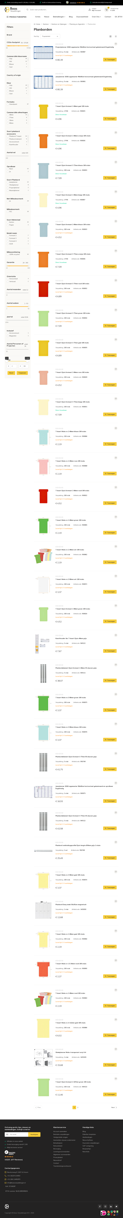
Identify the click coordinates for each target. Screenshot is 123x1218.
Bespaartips (87, 1149)
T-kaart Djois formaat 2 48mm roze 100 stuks (72, 372)
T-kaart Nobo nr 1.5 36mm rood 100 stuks (71, 964)
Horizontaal (19, 279)
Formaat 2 (19, 235)
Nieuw (46, 17)
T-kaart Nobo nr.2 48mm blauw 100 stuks (71, 431)
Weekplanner (19, 185)
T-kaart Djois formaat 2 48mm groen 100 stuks (73, 609)
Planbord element (18, 139)
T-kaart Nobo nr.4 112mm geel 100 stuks (70, 1023)
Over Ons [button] (95, 17)
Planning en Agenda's (77, 24)
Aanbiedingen (87, 1137)
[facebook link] (100, 1206)
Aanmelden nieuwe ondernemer (64, 1140)
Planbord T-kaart (18, 136)
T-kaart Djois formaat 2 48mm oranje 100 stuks (73, 136)
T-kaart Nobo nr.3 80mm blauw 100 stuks (71, 727)
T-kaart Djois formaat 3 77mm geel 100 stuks (72, 343)
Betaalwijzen (57, 1143)
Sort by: (36, 36)
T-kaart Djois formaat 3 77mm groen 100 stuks (73, 313)
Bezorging (57, 1149)
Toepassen (22, 373)
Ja (19, 171)
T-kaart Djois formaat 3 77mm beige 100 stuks (73, 402)
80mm (18, 123)
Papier (19, 225)
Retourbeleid (57, 1146)
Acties (37, 17)
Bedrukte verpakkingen (61, 1134)
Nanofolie (86, 1152)
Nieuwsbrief (57, 1160)
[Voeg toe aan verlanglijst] (115, 44)
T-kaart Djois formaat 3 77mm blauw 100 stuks (73, 165)
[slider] (7, 46)
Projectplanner (19, 188)
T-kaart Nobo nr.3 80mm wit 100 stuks (70, 579)
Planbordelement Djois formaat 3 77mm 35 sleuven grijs (76, 816)
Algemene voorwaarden (61, 1154)
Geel (18, 67)
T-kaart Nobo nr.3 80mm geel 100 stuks (70, 875)
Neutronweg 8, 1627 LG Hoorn (16, 1172)
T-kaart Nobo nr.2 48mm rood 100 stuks (70, 993)
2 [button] (77, 1107)
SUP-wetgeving (88, 1146)
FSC (19, 211)
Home (38, 24)
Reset (11, 373)
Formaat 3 (19, 238)
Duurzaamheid (82, 17)
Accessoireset (18, 142)
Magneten (19, 336)
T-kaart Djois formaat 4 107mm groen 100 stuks (73, 1082)
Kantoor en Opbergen (59, 24)
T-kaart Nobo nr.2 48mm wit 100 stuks (70, 550)
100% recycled (19, 254)
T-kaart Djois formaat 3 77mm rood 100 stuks (72, 284)
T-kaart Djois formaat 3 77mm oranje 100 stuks (73, 254)
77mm (18, 117)
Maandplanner (19, 190)
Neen (19, 169)
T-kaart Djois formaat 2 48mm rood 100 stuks (72, 491)
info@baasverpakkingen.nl (15, 1183)
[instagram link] (105, 1206)
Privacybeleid (58, 1157)
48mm (18, 115)
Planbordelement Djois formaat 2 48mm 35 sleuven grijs (76, 668)
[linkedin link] (111, 1206)
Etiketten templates (89, 1134)
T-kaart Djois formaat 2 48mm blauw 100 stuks (73, 224)
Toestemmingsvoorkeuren (62, 1166)
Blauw (18, 64)
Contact (108, 17)
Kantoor (46, 24)
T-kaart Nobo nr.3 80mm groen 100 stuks (71, 698)
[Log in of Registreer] (94, 9)
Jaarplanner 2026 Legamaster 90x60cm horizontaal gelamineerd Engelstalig (84, 77)
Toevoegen (110, 59)
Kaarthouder (18, 144)
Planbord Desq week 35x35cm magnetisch (71, 904)
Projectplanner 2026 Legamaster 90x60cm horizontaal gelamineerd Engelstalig (85, 47)
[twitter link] (116, 1206)
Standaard (19, 104)
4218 (19, 244)
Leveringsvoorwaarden (61, 1152)
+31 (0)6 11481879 (12, 1179)
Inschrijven (34, 1134)
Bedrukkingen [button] (58, 17)
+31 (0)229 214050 (12, 1176)
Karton (19, 222)
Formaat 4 (19, 241)
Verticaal (19, 281)
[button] (110, 36)
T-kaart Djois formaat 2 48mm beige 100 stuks (73, 195)
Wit (18, 61)
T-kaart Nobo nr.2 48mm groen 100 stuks (71, 520)
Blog (71, 17)
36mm (18, 120)
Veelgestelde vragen (60, 1137)
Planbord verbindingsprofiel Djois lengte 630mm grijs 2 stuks (78, 845)
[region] (61, 2)
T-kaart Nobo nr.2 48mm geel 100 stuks (70, 934)
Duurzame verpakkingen (91, 1143)
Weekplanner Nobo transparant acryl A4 (71, 1052)
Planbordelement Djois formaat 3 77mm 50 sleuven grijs (76, 757)
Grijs (18, 59)
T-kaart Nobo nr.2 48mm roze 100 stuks (70, 461)
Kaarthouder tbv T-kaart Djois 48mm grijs (71, 638)
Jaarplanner (19, 182)
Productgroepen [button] (16, 17)
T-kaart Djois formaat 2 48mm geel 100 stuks (72, 106)
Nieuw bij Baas (88, 1140)
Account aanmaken (60, 1131)
